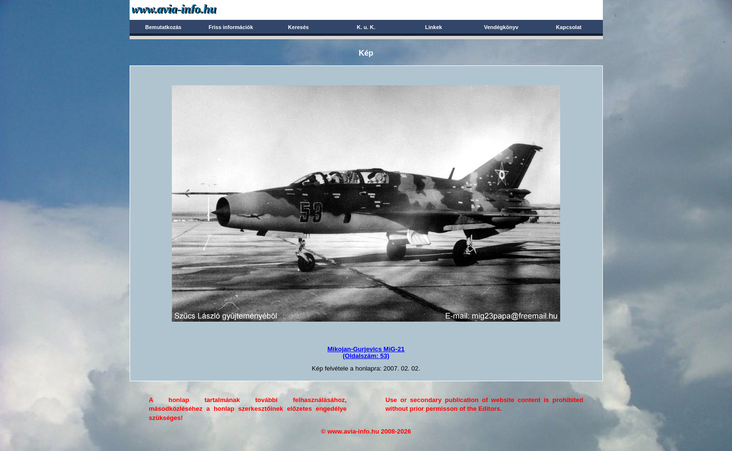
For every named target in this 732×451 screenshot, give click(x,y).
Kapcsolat (569, 27)
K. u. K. (366, 27)
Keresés (298, 27)
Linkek (433, 27)
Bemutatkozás (163, 27)
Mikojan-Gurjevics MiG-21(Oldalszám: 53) (366, 352)
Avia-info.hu (191, 9)
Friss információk (231, 27)
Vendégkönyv (501, 27)
